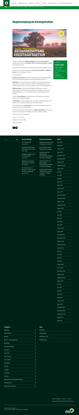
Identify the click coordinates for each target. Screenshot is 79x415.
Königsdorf (6, 361)
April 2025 (59, 180)
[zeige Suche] (72, 1)
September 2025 (61, 163)
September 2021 (61, 312)
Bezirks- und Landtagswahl (10, 338)
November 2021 (61, 309)
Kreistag (6, 364)
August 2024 (60, 206)
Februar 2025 (60, 186)
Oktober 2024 (60, 200)
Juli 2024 (59, 209)
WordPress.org (43, 338)
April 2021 (59, 318)
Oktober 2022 (60, 272)
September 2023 (61, 242)
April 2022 (59, 292)
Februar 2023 (60, 262)
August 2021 (60, 315)
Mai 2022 (59, 289)
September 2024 (61, 203)
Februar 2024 (60, 226)
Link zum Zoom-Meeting (18, 115)
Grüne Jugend (7, 354)
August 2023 (60, 246)
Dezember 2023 (61, 233)
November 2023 (61, 236)
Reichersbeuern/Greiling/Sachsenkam (13, 377)
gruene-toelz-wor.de (16, 5)
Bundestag (6, 341)
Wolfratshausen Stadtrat (10, 384)
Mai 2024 (59, 216)
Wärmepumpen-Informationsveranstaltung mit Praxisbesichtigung (46, 154)
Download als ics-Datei (59, 75)
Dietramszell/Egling (9, 344)
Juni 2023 (59, 252)
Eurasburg (6, 348)
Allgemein (6, 328)
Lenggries (6, 367)
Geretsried (6, 351)
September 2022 (61, 276)
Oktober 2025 (60, 160)
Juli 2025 (59, 170)
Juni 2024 (59, 213)
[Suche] (70, 1)
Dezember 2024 (61, 193)
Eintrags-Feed (43, 331)
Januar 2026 (60, 150)
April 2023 (59, 259)
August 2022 (60, 279)
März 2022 (59, 295)
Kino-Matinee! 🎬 (26, 140)
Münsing (6, 374)
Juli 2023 (59, 249)
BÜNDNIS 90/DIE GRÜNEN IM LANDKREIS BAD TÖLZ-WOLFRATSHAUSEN (26, 6)
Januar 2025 (60, 190)
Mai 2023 (59, 256)
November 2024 (61, 196)
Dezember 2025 (61, 153)
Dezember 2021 (61, 305)
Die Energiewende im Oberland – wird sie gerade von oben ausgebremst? (28, 167)
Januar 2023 (60, 266)
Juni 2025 (59, 173)
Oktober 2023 (60, 239)
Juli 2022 (59, 282)
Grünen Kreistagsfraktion (42, 59)
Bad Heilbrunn (7, 331)
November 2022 (61, 269)
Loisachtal (6, 371)
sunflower (14, 407)
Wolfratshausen (8, 381)
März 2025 (59, 183)
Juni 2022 (59, 285)
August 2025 (60, 166)
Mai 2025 (59, 176)
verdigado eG (25, 407)
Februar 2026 (60, 147)
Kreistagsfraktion (58, 73)
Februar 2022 (60, 299)
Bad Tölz (6, 334)
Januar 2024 (60, 229)
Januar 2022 (60, 302)
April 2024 (59, 219)
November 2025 (61, 157)
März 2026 (59, 143)
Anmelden (42, 328)
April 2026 (59, 140)
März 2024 (59, 223)
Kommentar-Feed (44, 334)
